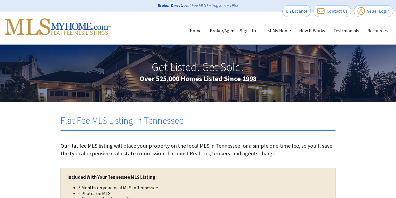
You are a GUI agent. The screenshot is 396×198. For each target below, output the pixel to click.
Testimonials (346, 31)
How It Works (312, 31)
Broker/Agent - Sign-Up (233, 31)
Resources (377, 31)
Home (196, 31)
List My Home (277, 31)
